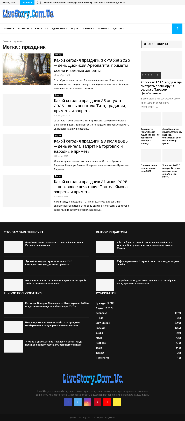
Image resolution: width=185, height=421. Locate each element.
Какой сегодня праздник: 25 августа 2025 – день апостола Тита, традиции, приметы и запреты (90, 105)
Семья (87, 28)
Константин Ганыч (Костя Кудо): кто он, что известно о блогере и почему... (150, 136)
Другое (117, 28)
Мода (74, 28)
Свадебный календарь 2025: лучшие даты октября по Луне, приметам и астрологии (146, 282)
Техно (99, 347)
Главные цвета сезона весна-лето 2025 (149, 168)
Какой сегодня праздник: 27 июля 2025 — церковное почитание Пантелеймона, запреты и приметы (91, 186)
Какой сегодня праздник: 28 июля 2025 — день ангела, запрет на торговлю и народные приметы (91, 146)
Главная (8, 28)
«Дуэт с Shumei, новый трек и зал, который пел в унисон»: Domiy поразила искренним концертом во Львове (145, 245)
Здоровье (58, 28)
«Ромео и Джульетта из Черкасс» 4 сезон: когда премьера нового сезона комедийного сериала (53, 343)
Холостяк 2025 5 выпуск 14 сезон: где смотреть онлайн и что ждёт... (171, 171)
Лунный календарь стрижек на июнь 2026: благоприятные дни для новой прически (49, 263)
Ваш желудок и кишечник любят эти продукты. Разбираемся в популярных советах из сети (53, 324)
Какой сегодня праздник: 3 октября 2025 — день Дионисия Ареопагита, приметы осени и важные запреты (92, 65)
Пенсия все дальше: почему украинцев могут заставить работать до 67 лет (85, 2)
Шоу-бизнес (103, 323)
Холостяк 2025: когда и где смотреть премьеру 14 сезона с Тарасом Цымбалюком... (161, 87)
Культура (24, 28)
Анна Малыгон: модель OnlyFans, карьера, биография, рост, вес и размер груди (172, 136)
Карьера (101, 342)
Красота (40, 28)
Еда (101, 318)
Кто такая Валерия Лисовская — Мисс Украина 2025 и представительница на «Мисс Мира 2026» (57, 305)
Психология (102, 357)
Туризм (102, 28)
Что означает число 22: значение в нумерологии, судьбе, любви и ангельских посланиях (56, 282)
